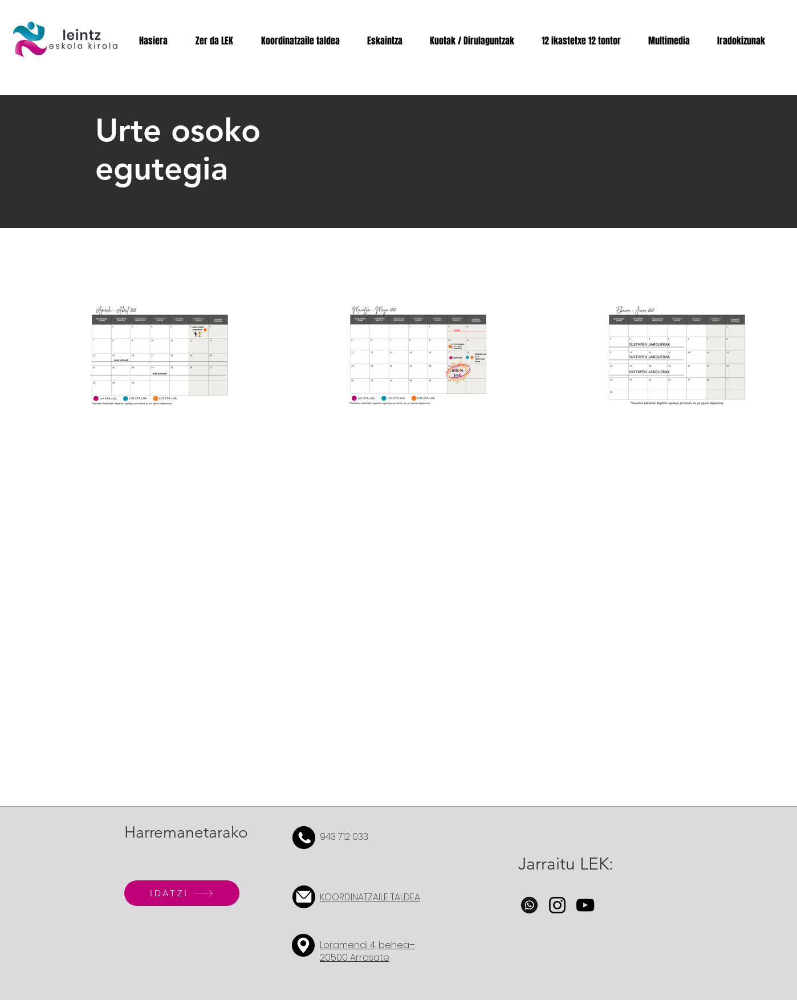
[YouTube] (585, 905)
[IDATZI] (181, 893)
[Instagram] (557, 905)
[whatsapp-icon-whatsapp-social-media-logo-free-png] (529, 905)
